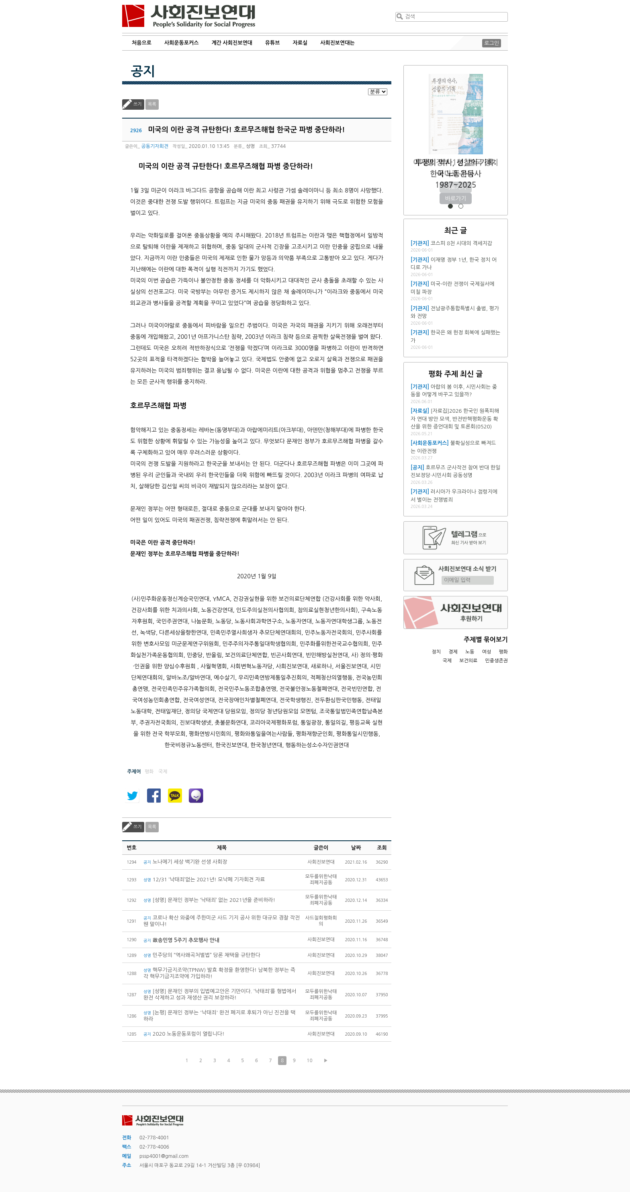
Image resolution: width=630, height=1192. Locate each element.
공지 (143, 71)
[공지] (417, 467)
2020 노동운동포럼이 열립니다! (184, 1033)
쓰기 (137, 104)
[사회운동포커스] (430, 443)
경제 (453, 651)
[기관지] (420, 243)
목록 (152, 104)
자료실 (300, 42)
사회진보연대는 (337, 42)
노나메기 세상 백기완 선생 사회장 (185, 861)
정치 (436, 651)
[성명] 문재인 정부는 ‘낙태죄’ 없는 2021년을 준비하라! (209, 900)
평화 (503, 651)
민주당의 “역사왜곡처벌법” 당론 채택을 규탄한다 (201, 955)
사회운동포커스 (181, 42)
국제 (447, 660)
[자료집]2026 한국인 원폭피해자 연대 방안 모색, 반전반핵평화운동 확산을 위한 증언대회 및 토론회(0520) (455, 418)
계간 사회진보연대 (231, 42)
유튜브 (272, 42)
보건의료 (468, 660)
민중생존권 (496, 660)
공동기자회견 (154, 146)
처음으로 (141, 42)
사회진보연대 (188, 16)
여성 (486, 651)
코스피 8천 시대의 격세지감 (461, 243)
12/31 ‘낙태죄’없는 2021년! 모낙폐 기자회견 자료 (204, 879)
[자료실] (420, 411)
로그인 (491, 43)
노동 (470, 651)
